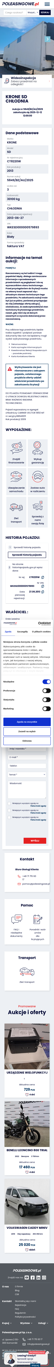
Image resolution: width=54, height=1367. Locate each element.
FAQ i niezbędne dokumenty (16, 933)
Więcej (36, 1364)
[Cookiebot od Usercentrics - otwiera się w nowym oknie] (38, 624)
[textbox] (32, 12)
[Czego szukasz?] (14, 12)
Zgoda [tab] (8, 631)
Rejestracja (20, 1305)
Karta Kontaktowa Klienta (23, 356)
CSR (17, 1294)
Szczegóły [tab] (22, 631)
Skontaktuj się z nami (25, 1301)
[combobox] (32, 12)
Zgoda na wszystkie (27, 722)
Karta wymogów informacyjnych (26, 347)
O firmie (19, 1286)
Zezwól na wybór (27, 731)
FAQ (17, 1309)
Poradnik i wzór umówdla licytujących (38, 934)
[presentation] (30, 828)
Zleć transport (27, 982)
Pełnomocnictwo (19, 344)
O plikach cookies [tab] (41, 631)
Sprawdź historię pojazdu (27, 555)
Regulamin (20, 1313)
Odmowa (27, 741)
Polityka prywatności (25, 1317)
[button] (47, 39)
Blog (17, 1290)
